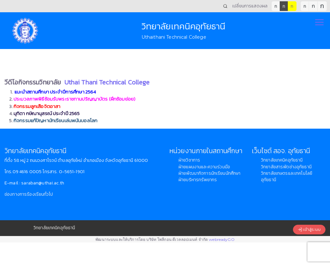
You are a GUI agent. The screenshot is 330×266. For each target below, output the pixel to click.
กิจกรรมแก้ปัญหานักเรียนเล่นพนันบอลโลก (55, 120)
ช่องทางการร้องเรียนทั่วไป (29, 194)
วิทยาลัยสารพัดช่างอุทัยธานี (286, 166)
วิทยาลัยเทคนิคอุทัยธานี (282, 160)
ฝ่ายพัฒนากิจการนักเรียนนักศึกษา (209, 173)
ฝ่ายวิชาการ (189, 160)
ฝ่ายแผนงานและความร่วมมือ (204, 166)
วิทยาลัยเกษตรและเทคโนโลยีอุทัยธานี (286, 176)
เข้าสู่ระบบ (309, 229)
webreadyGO (221, 239)
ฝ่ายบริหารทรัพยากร (198, 179)
